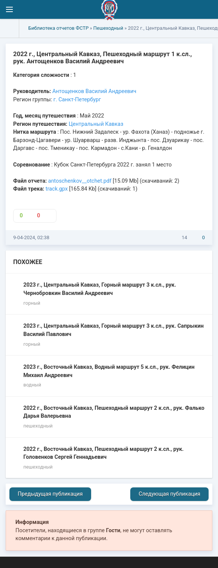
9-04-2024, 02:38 (31, 237)
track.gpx (57, 189)
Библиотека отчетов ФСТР (58, 28)
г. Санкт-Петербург (77, 99)
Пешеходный (108, 28)
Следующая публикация (169, 494)
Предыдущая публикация (50, 494)
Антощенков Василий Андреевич (94, 91)
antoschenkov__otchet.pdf (79, 181)
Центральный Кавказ (96, 124)
